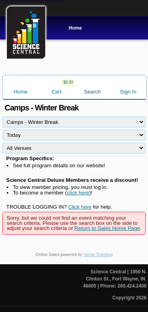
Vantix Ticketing (97, 254)
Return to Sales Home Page (107, 228)
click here (78, 193)
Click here (80, 207)
